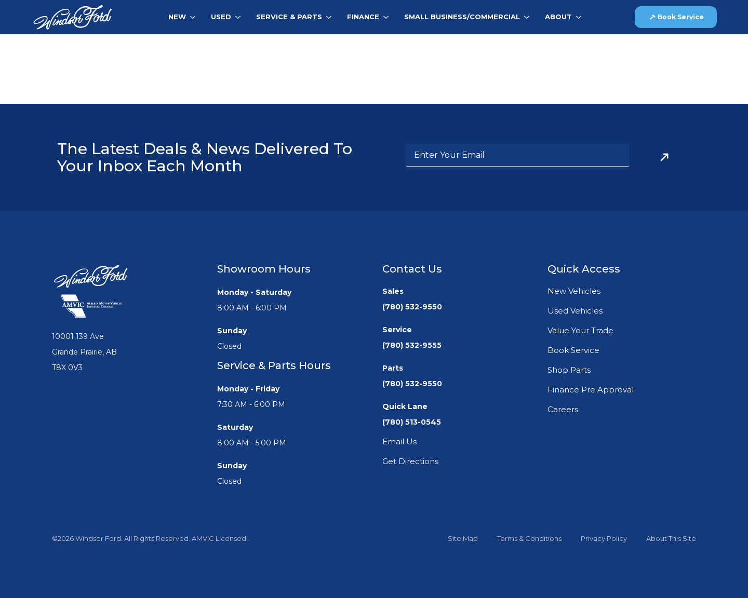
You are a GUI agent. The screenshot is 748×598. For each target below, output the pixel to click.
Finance (363, 16)
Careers (562, 409)
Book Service (573, 350)
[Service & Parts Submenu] (330, 17)
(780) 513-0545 (411, 422)
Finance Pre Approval (590, 390)
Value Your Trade (580, 330)
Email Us (399, 441)
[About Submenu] (580, 17)
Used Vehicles (575, 311)
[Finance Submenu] (387, 17)
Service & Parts (289, 16)
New (177, 16)
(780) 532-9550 (412, 306)
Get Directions (410, 461)
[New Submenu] (194, 17)
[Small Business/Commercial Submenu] (528, 17)
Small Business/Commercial (462, 16)
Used (221, 16)
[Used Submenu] (239, 17)
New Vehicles (573, 291)
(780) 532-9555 (412, 345)
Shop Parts (569, 370)
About (558, 16)
